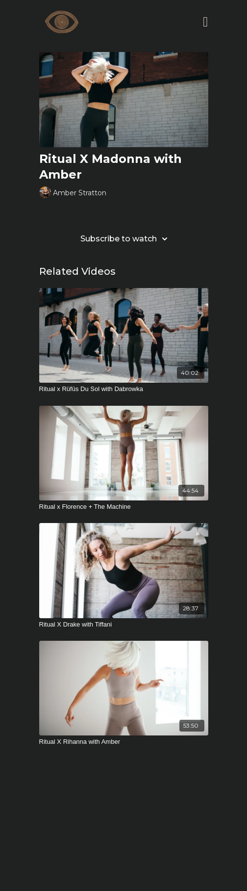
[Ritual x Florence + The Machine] (123, 507)
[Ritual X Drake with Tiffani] (123, 624)
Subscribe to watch (125, 239)
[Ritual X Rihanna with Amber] (123, 742)
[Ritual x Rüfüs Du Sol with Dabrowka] (123, 389)
